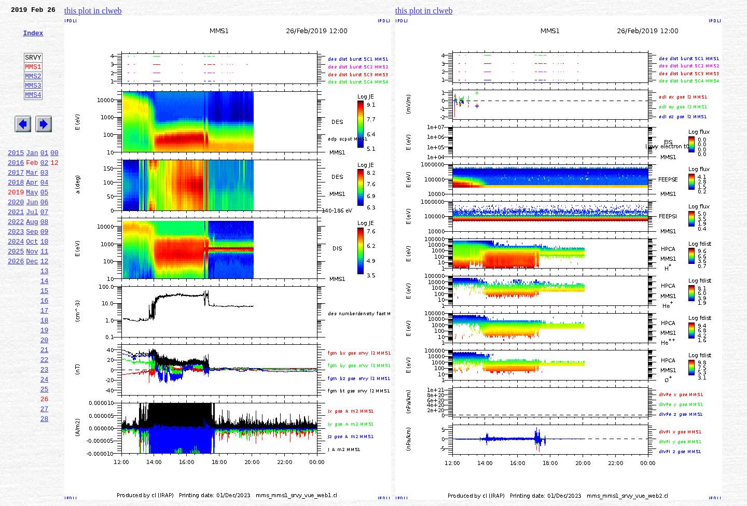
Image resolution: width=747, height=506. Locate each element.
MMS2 (33, 89)
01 (44, 177)
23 (44, 428)
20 (44, 394)
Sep (32, 268)
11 (44, 291)
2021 (16, 245)
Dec (32, 302)
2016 (16, 188)
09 (44, 268)
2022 (16, 257)
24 (44, 439)
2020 (16, 234)
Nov (32, 291)
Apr (32, 211)
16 (44, 348)
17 (44, 359)
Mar (32, 200)
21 (44, 405)
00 (54, 177)
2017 (16, 200)
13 (44, 314)
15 (44, 337)
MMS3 (33, 100)
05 (44, 223)
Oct (32, 280)
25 (44, 451)
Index (33, 39)
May (32, 223)
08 (44, 257)
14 (44, 325)
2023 (16, 268)
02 (44, 188)
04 (44, 211)
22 (44, 416)
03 (44, 200)
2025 (16, 291)
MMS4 (33, 111)
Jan (32, 177)
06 (44, 234)
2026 (16, 302)
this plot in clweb (93, 10)
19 (44, 382)
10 (44, 280)
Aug (32, 257)
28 (44, 485)
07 (44, 245)
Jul (32, 245)
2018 (16, 211)
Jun (32, 234)
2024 (16, 280)
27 (44, 474)
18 (44, 371)
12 (44, 302)
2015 (16, 177)
